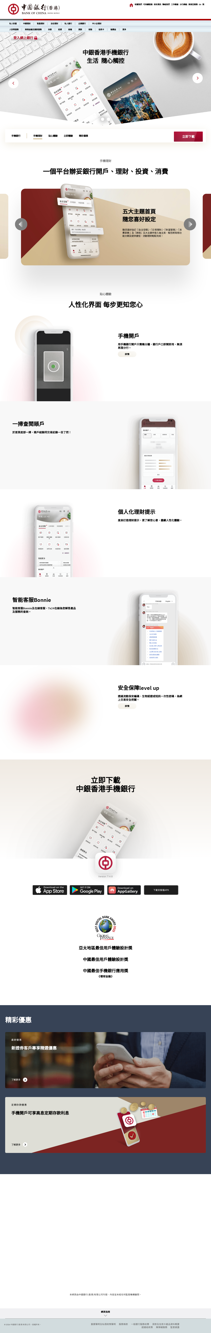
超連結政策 (147, 1327)
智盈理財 (40, 23)
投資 (60, 29)
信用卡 (101, 29)
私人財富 (13, 23)
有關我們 (138, 4)
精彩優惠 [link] (83, 135)
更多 (124, 29)
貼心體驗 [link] (52, 135)
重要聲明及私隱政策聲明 (103, 1324)
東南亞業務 (193, 4)
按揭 (70, 29)
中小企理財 (96, 23)
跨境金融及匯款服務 (33, 29)
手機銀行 (15, 135)
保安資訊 (157, 4)
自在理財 (54, 23)
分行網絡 (183, 4)
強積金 (113, 29)
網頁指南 (105, 1311)
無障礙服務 (161, 1327)
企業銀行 (82, 23)
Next (197, 78)
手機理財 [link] (37, 135)
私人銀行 (68, 23)
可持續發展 (147, 4)
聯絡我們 (166, 4)
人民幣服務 (14, 29)
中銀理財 (26, 23)
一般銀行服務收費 (140, 1324)
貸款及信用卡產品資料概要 (165, 1324)
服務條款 (123, 1324)
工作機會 (174, 4)
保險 (90, 29)
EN (200, 4)
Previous (13, 83)
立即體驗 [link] (68, 135)
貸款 (80, 29)
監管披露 (174, 1327)
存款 (50, 29)
